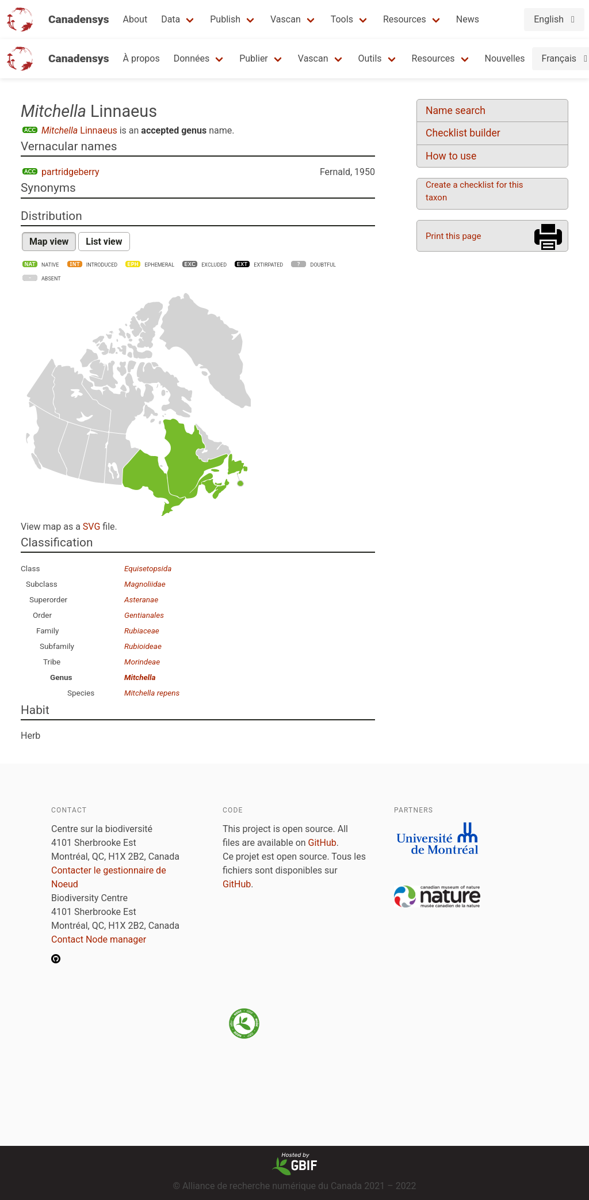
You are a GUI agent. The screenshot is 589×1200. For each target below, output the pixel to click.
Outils (370, 58)
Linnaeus (79, 130)
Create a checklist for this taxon (474, 191)
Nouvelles (505, 58)
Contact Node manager (98, 939)
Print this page (453, 236)
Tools (342, 19)
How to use (451, 156)
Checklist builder (463, 133)
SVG (91, 526)
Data (170, 19)
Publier (253, 58)
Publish (225, 19)
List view (104, 241)
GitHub (322, 842)
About (135, 19)
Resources (404, 19)
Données (192, 58)
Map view (48, 241)
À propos (141, 58)
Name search (455, 110)
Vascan (285, 19)
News (467, 19)
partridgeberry (70, 171)
